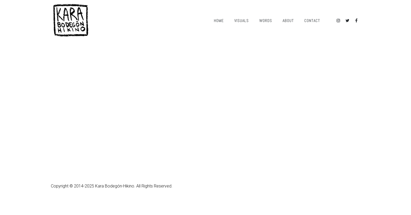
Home (219, 20)
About (288, 20)
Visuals (241, 20)
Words (265, 20)
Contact (312, 20)
